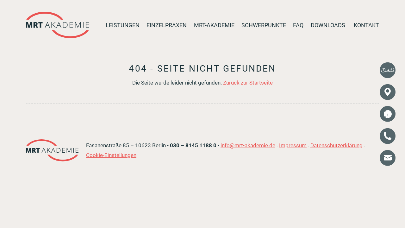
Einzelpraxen (166, 25)
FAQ (298, 25)
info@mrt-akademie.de (248, 145)
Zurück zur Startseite (248, 82)
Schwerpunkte (263, 25)
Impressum (293, 145)
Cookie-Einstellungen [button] (111, 155)
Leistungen (123, 25)
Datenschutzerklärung (336, 145)
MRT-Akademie (214, 25)
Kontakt (366, 25)
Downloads (328, 25)
